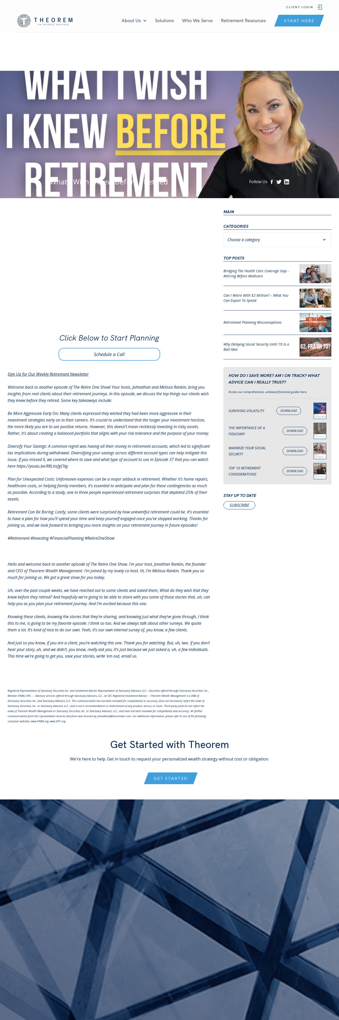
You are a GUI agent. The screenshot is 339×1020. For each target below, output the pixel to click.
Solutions (164, 20)
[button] (134, 20)
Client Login (299, 7)
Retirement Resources (243, 20)
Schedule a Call (109, 354)
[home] (45, 20)
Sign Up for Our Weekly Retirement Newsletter (48, 374)
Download (288, 411)
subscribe (239, 505)
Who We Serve (197, 20)
